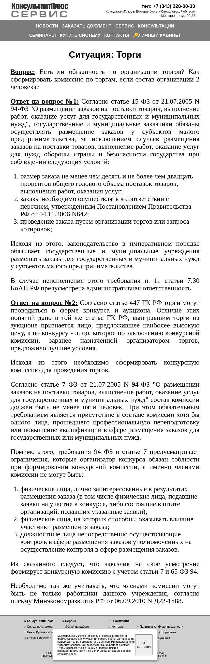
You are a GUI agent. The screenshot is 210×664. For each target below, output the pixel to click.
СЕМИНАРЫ (42, 35)
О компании (120, 621)
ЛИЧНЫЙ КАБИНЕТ (159, 35)
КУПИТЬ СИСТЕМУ (80, 35)
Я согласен (143, 645)
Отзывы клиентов (39, 638)
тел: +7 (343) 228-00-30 (168, 6)
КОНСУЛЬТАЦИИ (156, 26)
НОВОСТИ (47, 26)
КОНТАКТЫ (116, 35)
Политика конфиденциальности (161, 626)
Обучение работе (77, 626)
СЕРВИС (124, 26)
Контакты (117, 626)
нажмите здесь (67, 653)
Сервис (70, 621)
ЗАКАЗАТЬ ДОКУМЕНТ (86, 26)
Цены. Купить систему (42, 632)
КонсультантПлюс (40, 621)
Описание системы (40, 626)
